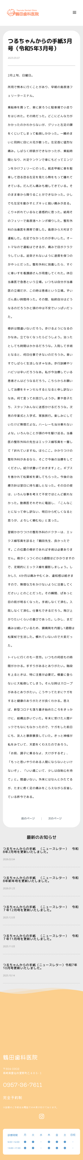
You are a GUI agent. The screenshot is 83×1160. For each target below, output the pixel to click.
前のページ (28, 818)
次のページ (55, 818)
